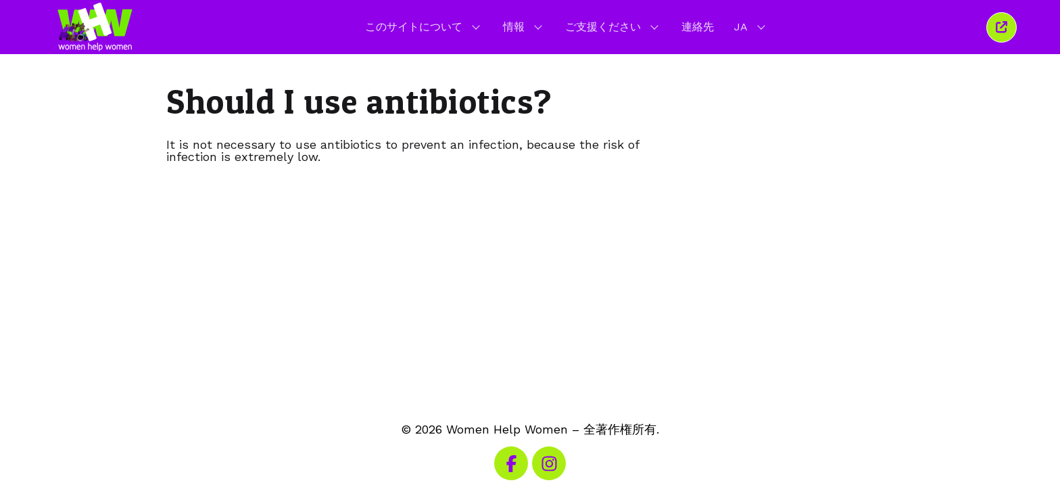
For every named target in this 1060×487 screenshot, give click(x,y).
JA (751, 26)
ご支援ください (613, 26)
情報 (524, 26)
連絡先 (697, 26)
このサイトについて (424, 26)
